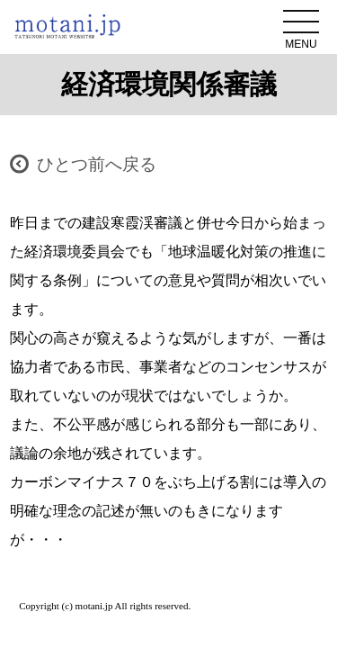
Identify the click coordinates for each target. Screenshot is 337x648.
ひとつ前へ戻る (96, 164)
